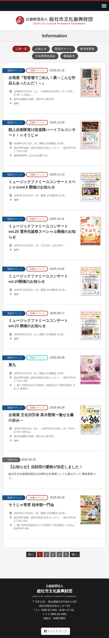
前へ (31, 554)
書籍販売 (69, 56)
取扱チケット (63, 48)
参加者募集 (87, 48)
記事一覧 (21, 48)
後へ (75, 554)
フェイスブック (55, 631)
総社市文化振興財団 (54, 591)
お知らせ (41, 48)
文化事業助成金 (45, 56)
